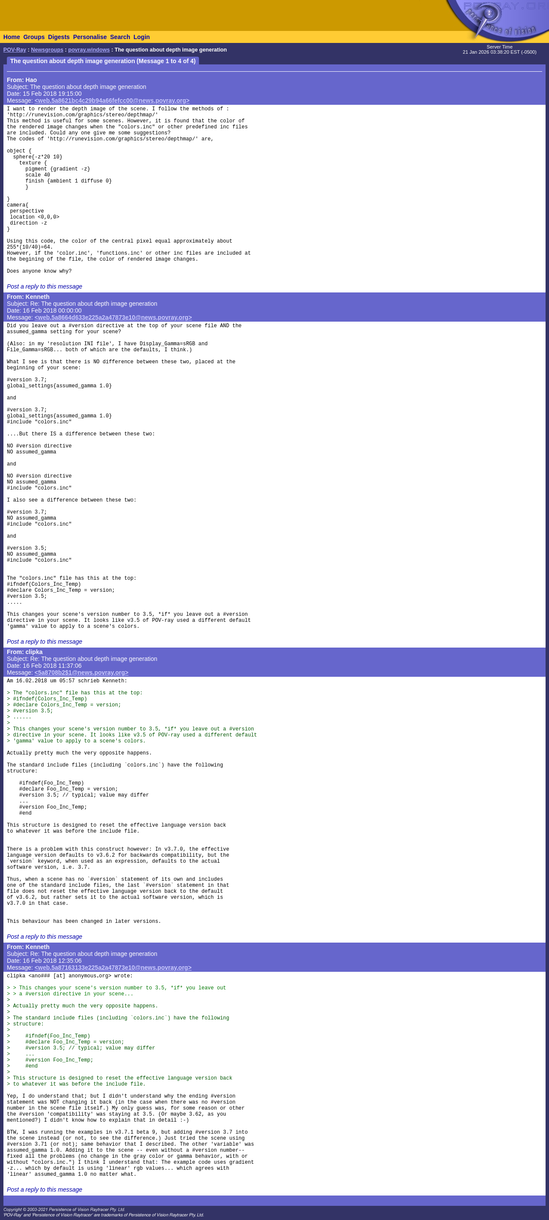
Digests (59, 36)
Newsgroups (47, 50)
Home (11, 36)
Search (120, 36)
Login (141, 36)
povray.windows (89, 50)
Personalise (90, 36)
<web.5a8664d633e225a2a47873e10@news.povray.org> (113, 317)
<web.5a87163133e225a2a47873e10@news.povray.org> (113, 967)
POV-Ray (14, 50)
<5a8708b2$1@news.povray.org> (82, 672)
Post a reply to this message (44, 286)
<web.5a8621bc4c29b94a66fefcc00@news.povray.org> (112, 100)
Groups (34, 36)
